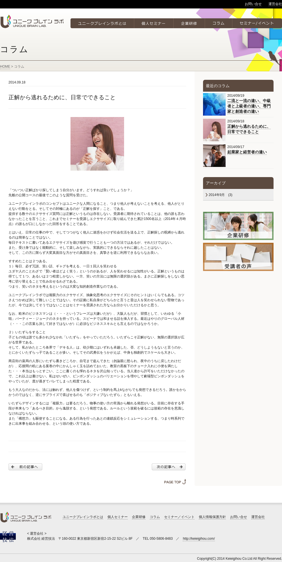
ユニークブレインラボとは (83, 517)
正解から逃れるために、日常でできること (249, 129)
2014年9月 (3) (220, 195)
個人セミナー (117, 517)
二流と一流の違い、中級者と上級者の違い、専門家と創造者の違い (249, 106)
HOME (5, 67)
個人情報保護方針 (212, 517)
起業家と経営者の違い (247, 152)
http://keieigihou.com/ (199, 539)
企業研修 (139, 517)
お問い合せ (253, 4)
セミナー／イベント (179, 517)
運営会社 (275, 4)
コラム (155, 517)
